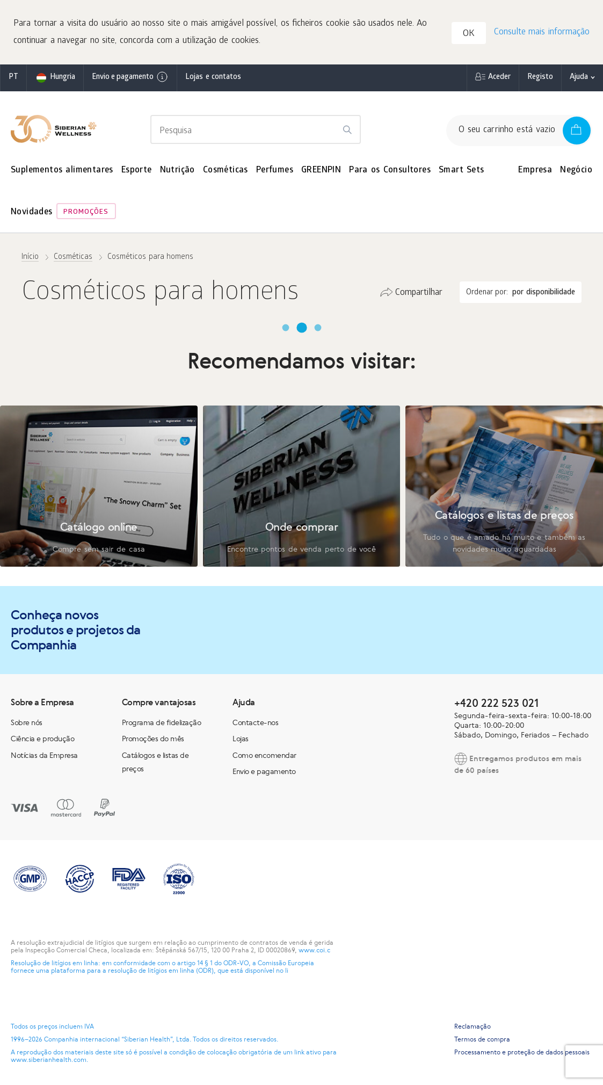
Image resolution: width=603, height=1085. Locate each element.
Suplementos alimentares (62, 170)
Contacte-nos (255, 722)
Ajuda (579, 77)
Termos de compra (482, 1039)
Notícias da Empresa (44, 755)
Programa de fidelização (161, 722)
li (286, 970)
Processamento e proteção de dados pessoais (522, 1052)
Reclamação (472, 1026)
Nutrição (177, 170)
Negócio (576, 170)
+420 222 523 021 (496, 703)
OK (469, 34)
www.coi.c (314, 950)
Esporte (136, 170)
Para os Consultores (390, 170)
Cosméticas (225, 170)
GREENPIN (321, 170)
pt (13, 77)
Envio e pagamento (130, 76)
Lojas (241, 738)
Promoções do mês (153, 738)
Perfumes (274, 170)
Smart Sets (461, 170)
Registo (540, 77)
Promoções (85, 212)
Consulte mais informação (542, 32)
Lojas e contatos (213, 77)
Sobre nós (26, 722)
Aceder (499, 77)
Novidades (32, 212)
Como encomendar (264, 755)
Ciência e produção (42, 738)
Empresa (535, 170)
